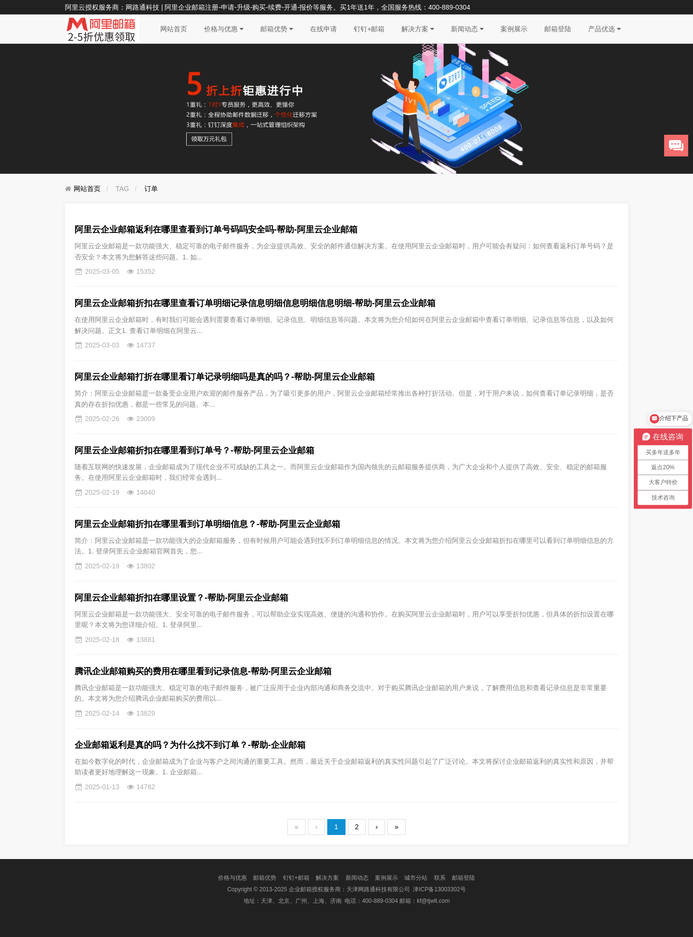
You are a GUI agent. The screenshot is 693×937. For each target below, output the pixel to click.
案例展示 (513, 29)
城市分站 (415, 877)
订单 (151, 189)
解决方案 (417, 28)
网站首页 (173, 29)
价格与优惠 (224, 28)
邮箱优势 (276, 28)
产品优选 (604, 28)
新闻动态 (467, 28)
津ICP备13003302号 (439, 889)
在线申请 (323, 29)
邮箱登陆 (557, 29)
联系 (440, 877)
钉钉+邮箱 (369, 29)
